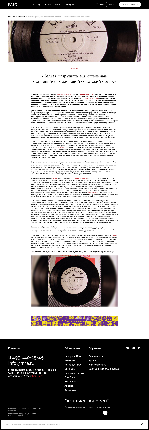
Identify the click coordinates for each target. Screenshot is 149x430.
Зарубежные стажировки (104, 368)
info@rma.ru (21, 363)
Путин (55, 178)
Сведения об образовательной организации (25, 408)
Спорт (31, 4)
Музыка (58, 4)
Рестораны (70, 4)
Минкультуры (92, 192)
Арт (39, 4)
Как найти (38, 375)
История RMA (72, 356)
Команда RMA (72, 364)
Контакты (70, 389)
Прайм (113, 235)
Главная (11, 17)
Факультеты (96, 356)
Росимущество (86, 94)
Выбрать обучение (130, 4)
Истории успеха (74, 373)
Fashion (48, 4)
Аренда (69, 385)
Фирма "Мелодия (64, 94)
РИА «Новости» (91, 98)
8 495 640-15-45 (26, 357)
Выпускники (71, 381)
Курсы (92, 360)
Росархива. (60, 147)
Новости (21, 17)
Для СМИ (69, 377)
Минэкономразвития (78, 178)
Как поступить (97, 364)
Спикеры (69, 368)
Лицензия (12, 410)
